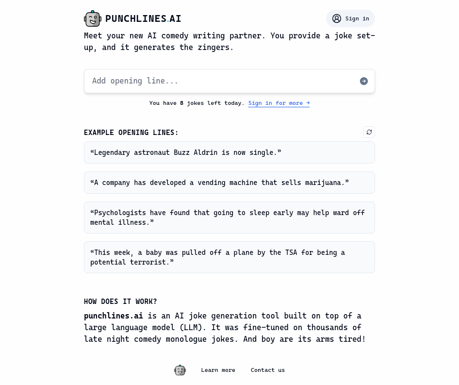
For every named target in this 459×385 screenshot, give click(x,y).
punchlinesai (143, 18)
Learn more (218, 370)
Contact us (268, 370)
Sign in (350, 18)
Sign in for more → (279, 103)
